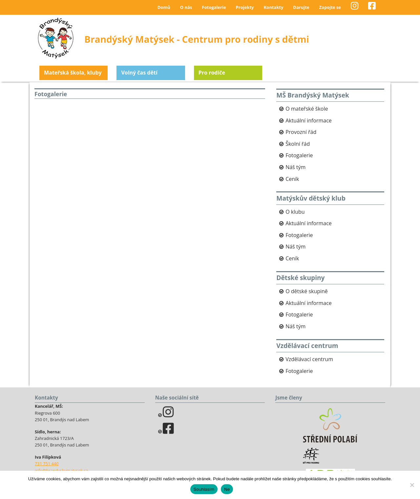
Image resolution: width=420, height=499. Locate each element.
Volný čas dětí (139, 72)
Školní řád (297, 143)
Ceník (292, 179)
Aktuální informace (308, 120)
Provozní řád (300, 132)
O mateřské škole (306, 108)
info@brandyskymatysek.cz (61, 470)
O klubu (294, 211)
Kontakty (273, 7)
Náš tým (295, 167)
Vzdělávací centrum (309, 359)
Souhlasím (204, 489)
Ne (227, 489)
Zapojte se (330, 7)
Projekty (245, 7)
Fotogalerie (214, 7)
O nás (186, 7)
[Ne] (412, 485)
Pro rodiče (212, 72)
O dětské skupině (306, 291)
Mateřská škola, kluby (73, 72)
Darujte (301, 7)
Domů (164, 7)
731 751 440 (47, 463)
